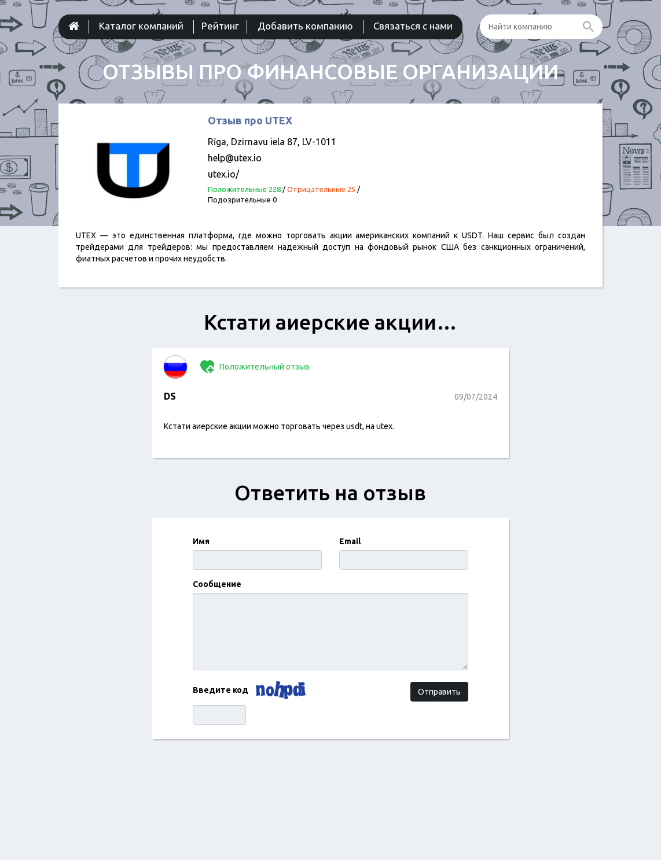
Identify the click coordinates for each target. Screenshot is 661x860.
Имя (201, 541)
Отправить (439, 691)
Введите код (220, 690)
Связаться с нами (413, 25)
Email (350, 541)
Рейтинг (220, 25)
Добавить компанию (305, 25)
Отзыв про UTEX (250, 120)
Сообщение (217, 584)
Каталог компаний (141, 25)
